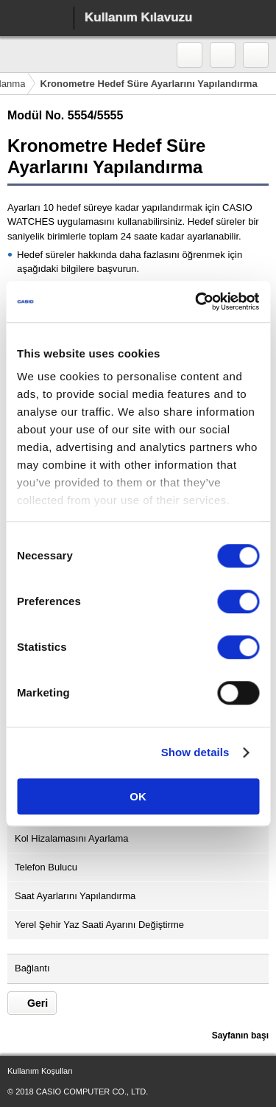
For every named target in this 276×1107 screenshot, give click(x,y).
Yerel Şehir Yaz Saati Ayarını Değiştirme (99, 924)
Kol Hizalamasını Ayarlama (72, 838)
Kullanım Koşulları (40, 1070)
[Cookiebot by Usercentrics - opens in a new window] (196, 301)
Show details (195, 752)
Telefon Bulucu (46, 867)
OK (138, 796)
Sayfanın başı (240, 1035)
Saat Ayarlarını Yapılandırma (75, 895)
